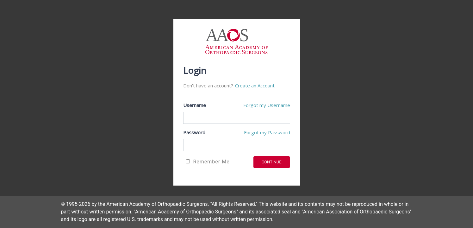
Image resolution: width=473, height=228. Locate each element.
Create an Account (255, 85)
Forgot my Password (267, 132)
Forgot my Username (266, 105)
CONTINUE (272, 162)
